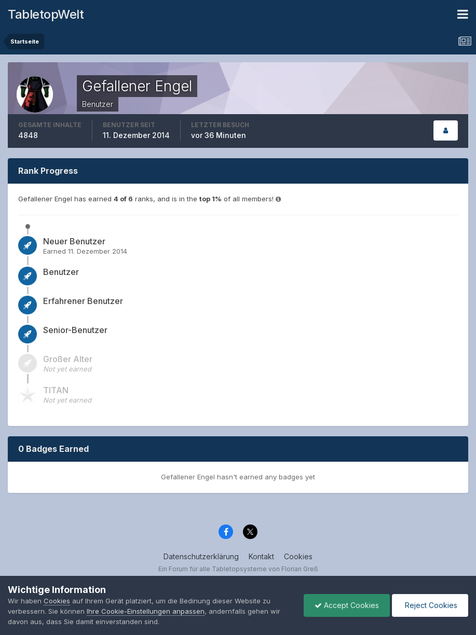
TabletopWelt (46, 14)
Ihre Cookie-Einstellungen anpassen (146, 611)
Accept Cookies (347, 605)
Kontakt (261, 556)
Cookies (298, 556)
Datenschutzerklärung (201, 556)
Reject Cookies (430, 605)
